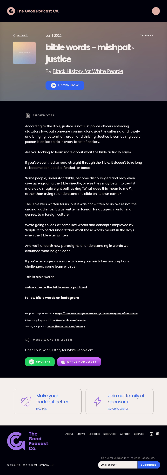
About (69, 434)
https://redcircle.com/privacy (66, 326)
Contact (125, 434)
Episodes (94, 434)
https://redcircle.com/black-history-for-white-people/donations (96, 313)
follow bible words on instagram (52, 297)
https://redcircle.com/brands (67, 320)
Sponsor (139, 434)
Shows (81, 434)
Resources (109, 434)
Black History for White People (88, 71)
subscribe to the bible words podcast (56, 287)
